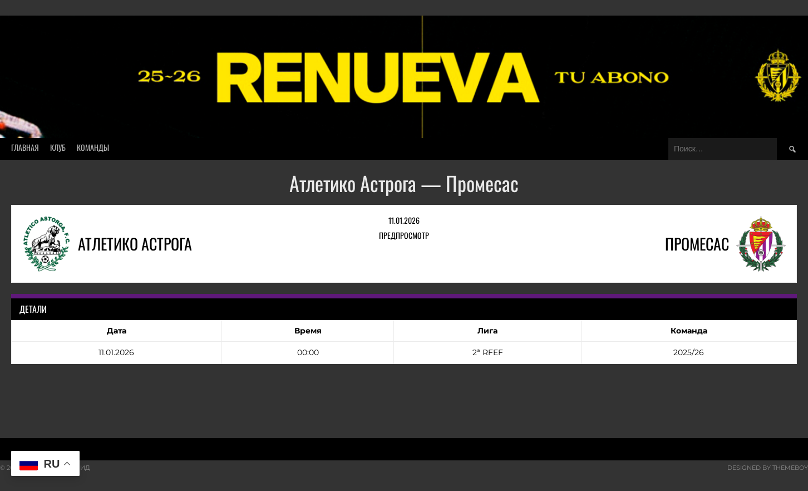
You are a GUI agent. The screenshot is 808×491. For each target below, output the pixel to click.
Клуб (58, 147)
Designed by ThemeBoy (767, 468)
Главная (25, 147)
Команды (93, 147)
